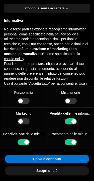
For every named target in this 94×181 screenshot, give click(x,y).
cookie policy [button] (14, 59)
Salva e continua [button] (47, 159)
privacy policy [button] (65, 34)
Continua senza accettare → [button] (47, 8)
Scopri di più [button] (47, 171)
